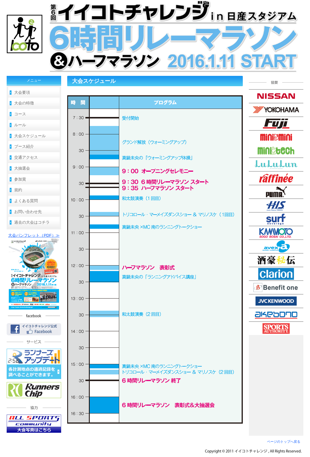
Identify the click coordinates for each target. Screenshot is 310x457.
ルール (20, 125)
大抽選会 (22, 168)
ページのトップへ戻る (283, 441)
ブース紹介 (24, 146)
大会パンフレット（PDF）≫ (33, 235)
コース (20, 114)
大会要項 (22, 92)
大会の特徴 (24, 103)
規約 (18, 190)
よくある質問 (26, 200)
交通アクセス (26, 157)
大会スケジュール (30, 136)
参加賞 (20, 179)
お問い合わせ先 (28, 211)
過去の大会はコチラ (32, 222)
